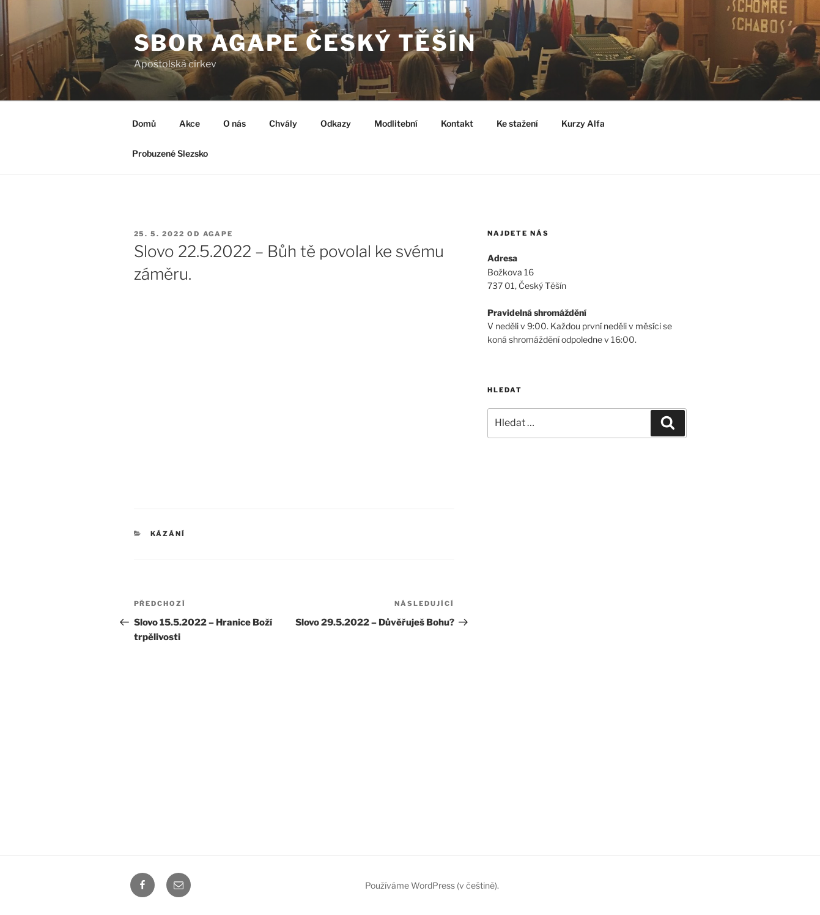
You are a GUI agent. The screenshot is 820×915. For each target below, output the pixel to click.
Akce (189, 123)
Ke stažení (517, 123)
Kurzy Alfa (583, 123)
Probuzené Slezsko (170, 153)
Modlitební (396, 123)
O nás (234, 123)
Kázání (167, 533)
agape (218, 234)
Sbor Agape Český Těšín (305, 42)
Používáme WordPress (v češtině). (432, 885)
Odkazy (335, 123)
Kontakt (457, 123)
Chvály (283, 123)
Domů (144, 123)
